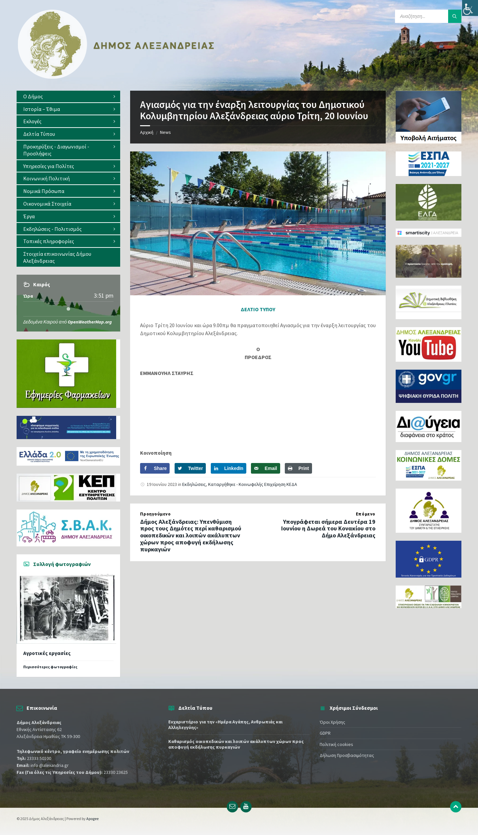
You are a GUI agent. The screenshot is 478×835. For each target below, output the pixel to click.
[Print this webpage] (298, 468)
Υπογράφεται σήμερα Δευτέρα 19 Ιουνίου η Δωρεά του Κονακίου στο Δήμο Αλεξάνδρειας (328, 528)
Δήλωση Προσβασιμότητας (347, 755)
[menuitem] (68, 96)
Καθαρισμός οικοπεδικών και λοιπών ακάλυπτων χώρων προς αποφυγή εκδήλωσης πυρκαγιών (236, 744)
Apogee (92, 818)
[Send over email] (265, 468)
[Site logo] (116, 77)
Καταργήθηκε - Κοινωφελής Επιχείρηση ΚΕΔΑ (252, 484)
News (165, 132)
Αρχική (146, 132)
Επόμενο (365, 514)
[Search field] (428, 16)
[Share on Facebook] (155, 468)
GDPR (325, 733)
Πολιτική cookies (336, 744)
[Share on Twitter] (190, 468)
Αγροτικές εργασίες (47, 653)
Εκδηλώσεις (194, 484)
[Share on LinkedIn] (229, 468)
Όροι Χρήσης (332, 722)
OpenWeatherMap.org (90, 322)
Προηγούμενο (155, 514)
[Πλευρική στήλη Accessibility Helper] (470, 8)
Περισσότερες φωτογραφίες (50, 666)
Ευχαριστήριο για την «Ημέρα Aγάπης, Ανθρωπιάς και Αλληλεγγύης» (225, 724)
